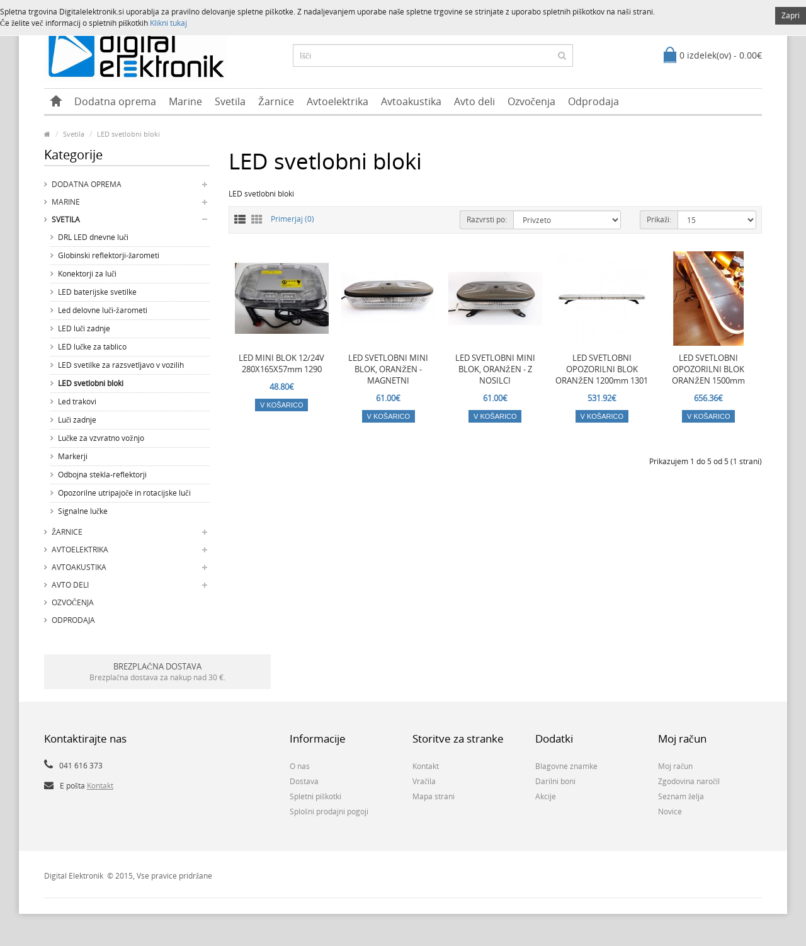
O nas (300, 766)
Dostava (304, 781)
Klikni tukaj (168, 23)
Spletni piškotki (315, 796)
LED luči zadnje (84, 328)
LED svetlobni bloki (128, 134)
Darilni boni (555, 781)
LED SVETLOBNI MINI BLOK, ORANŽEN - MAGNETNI (388, 369)
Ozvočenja (531, 101)
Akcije (545, 796)
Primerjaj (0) (292, 219)
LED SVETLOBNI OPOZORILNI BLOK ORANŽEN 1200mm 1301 (601, 369)
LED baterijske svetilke (97, 292)
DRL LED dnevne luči (93, 237)
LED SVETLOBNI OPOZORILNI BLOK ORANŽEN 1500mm (708, 369)
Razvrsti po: (487, 219)
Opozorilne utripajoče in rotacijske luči (124, 492)
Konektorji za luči (87, 273)
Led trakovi (77, 401)
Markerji (73, 456)
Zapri (790, 15)
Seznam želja (681, 796)
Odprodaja (593, 101)
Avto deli (474, 101)
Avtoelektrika (337, 101)
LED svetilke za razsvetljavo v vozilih (121, 365)
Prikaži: (659, 219)
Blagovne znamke (566, 766)
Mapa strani (433, 796)
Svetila (230, 101)
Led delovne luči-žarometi (102, 310)
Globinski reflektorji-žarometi (108, 255)
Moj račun (675, 766)
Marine (185, 101)
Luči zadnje (77, 419)
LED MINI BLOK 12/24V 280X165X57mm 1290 (281, 363)
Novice (670, 811)
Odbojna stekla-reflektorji (102, 474)
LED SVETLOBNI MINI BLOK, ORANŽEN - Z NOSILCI (495, 369)
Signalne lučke (83, 511)
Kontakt (100, 785)
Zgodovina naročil (689, 781)
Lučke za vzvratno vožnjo (101, 438)
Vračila (424, 781)
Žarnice (276, 101)
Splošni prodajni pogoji (329, 811)
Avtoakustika (411, 101)
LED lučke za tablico (92, 346)
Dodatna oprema (115, 101)
